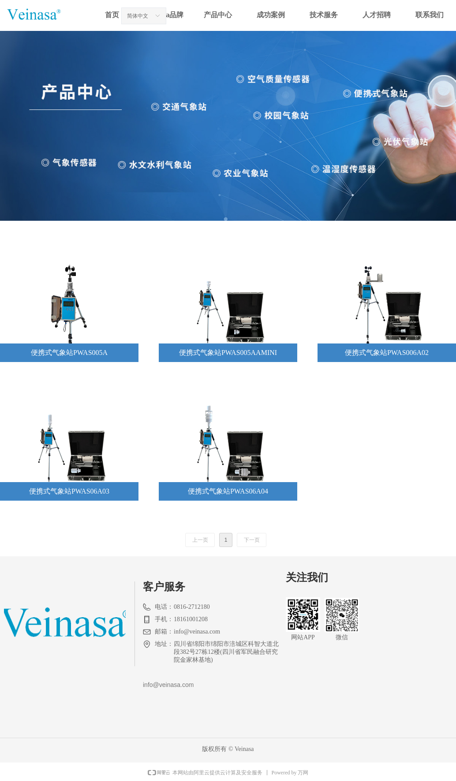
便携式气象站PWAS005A (69, 352)
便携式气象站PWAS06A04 (228, 491)
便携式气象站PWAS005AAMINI (228, 352)
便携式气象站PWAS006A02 (387, 352)
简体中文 (137, 16)
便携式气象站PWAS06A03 (69, 491)
